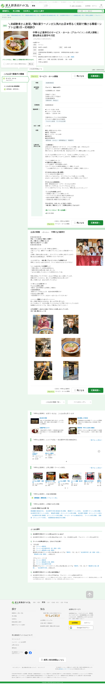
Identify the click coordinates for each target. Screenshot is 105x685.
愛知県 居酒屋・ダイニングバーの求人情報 (63, 513)
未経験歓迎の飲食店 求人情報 (56, 517)
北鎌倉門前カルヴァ (45, 427)
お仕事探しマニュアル (46, 620)
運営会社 (14, 648)
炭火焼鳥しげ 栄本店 (83, 418)
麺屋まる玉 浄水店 (88, 481)
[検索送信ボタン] (102, 11)
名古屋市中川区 (42, 568)
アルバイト (98, 15)
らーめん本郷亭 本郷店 (38, 481)
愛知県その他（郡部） (40, 554)
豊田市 (68, 552)
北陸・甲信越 (64, 602)
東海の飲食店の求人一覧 (17, 15)
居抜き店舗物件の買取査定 (40, 675)
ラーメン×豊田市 (41, 546)
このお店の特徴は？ (35, 69)
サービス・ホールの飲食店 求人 (73, 515)
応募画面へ (95, 76)
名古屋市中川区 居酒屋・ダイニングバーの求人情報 (47, 515)
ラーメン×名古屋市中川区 (43, 564)
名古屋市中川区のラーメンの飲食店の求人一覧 (72, 15)
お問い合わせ (15, 645)
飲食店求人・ (74, 673)
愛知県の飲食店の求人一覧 (32, 15)
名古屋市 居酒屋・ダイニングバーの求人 (90, 513)
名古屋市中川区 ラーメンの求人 (40, 513)
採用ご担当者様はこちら (54, 660)
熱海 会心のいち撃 (50, 481)
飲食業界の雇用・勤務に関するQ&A (50, 626)
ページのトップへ (82, 402)
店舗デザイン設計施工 (56, 673)
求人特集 (16, 11)
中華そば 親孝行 (89, 15)
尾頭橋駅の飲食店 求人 (37, 511)
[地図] (72, 57)
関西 (38, 602)
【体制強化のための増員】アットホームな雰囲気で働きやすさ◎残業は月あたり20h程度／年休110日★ (90, 422)
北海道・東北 (55, 602)
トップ (3, 15)
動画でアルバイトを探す (18, 625)
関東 (34, 602)
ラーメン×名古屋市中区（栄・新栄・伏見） (49, 548)
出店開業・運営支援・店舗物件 (34, 673)
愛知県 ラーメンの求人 (74, 511)
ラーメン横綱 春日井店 (76, 481)
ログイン (87, 623)
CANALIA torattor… (35, 454)
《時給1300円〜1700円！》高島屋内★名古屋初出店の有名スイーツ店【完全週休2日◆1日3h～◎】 (51, 432)
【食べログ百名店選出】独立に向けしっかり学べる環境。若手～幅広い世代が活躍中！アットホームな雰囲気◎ (52, 422)
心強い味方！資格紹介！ (47, 623)
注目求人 (26, 11)
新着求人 (5, 11)
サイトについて (16, 639)
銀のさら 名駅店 (49, 453)
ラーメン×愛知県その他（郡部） (45, 550)
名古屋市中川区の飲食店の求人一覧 (49, 15)
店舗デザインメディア (24, 677)
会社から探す (39, 11)
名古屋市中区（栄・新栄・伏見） (90, 552)
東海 (8, 15)
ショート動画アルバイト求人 (54, 677)
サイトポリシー (16, 667)
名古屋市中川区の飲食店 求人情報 (56, 511)
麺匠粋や (99, 481)
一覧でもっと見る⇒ (96, 440)
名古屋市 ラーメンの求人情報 (91, 511)
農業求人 (37, 677)
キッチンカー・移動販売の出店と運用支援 (65, 675)
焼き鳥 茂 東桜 (43, 418)
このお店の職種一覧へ (55, 402)
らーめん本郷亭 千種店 (63, 481)
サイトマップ (41, 667)
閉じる (31, 64)
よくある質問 (22, 642)
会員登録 (75, 623)
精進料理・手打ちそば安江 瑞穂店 (86, 427)
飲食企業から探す (16, 622)
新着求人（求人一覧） (18, 613)
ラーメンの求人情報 (91, 515)
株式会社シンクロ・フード (64, 668)
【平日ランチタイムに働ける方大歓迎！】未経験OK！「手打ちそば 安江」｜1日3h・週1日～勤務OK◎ (90, 432)
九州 (48, 602)
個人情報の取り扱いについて (29, 667)
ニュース (14, 642)
